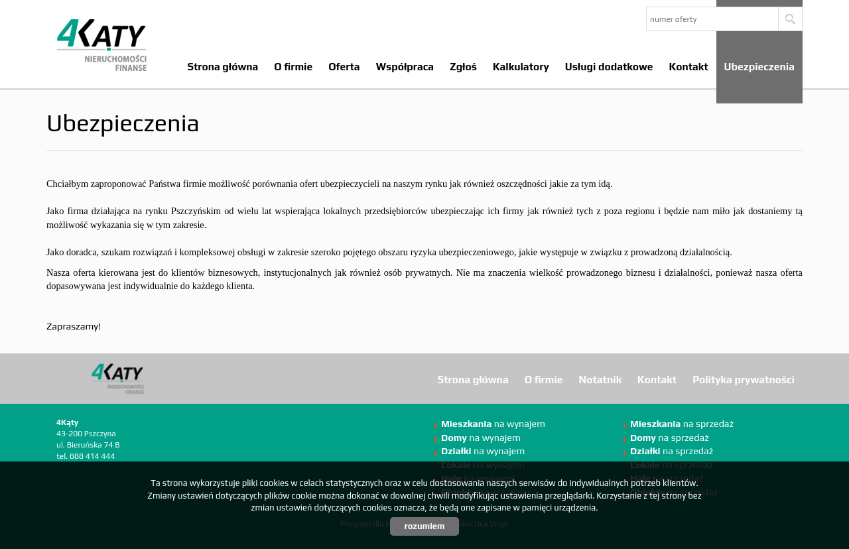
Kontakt (688, 66)
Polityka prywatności (743, 379)
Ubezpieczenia (759, 66)
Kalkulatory (521, 66)
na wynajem (493, 423)
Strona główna (222, 66)
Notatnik (600, 379)
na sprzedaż (682, 423)
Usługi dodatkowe (609, 66)
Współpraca (405, 66)
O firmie (293, 66)
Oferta (343, 66)
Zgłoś (463, 66)
